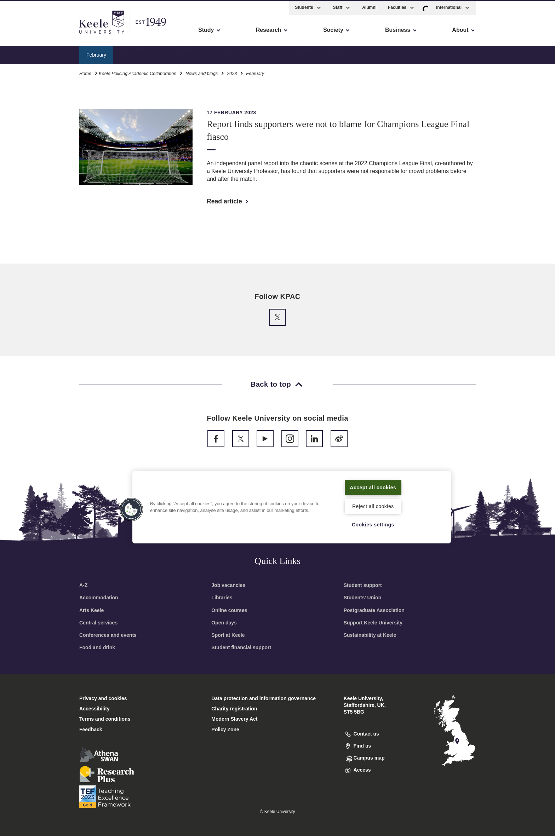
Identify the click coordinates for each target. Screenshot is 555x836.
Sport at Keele (228, 635)
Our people (303, 53)
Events (269, 53)
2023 (232, 72)
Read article (228, 201)
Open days (224, 622)
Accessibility (26, 35)
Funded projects (180, 53)
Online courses (229, 610)
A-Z (83, 585)
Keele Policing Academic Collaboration (137, 72)
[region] (291, 507)
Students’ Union (363, 597)
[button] (425, 6)
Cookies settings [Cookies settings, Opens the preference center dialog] (372, 524)
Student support (363, 585)
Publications (343, 53)
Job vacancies (228, 585)
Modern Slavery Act (234, 719)
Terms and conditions (104, 719)
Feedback (90, 729)
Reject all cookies (373, 505)
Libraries (221, 597)
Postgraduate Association (374, 610)
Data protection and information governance (263, 698)
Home (85, 72)
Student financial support (241, 647)
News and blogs (230, 53)
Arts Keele (91, 610)
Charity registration (234, 708)
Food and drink (97, 647)
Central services (98, 622)
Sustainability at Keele (370, 635)
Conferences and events (108, 635)
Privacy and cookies (103, 698)
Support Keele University (373, 622)
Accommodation (98, 597)
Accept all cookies (373, 487)
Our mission (135, 53)
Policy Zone (225, 729)
